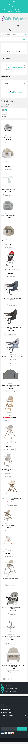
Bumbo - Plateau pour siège (8, 189)
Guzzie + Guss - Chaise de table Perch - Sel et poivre (13, 357)
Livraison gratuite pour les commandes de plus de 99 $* (13, 5)
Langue (10, 1)
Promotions (6, 9)
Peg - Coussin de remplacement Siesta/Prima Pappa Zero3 (13, 608)
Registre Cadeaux (17, 9)
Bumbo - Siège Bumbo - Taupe (8, 241)
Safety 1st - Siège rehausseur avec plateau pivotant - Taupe (13, 666)
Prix (3, 45)
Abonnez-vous (22, 729)
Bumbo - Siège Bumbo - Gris (8, 215)
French (15, 1)
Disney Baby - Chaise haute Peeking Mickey (10, 270)
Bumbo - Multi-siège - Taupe (8, 163)
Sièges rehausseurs (11, 72)
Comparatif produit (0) (6, 106)
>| (12, 678)
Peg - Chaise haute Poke (8, 551)
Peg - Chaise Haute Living (8, 525)
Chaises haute (9, 69)
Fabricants (6, 83)
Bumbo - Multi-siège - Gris (8, 137)
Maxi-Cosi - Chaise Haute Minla (8, 470)
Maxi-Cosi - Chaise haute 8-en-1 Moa (9, 443)
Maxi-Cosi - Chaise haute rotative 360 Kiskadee (11, 499)
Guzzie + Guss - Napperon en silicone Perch (11, 386)
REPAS (5, 65)
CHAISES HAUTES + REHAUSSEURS (14, 67)
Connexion (18, 11)
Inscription (10, 11)
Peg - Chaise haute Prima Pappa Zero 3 (10, 579)
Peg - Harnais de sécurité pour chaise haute (11, 637)
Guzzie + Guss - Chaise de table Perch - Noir (11, 328)
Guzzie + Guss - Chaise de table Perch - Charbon (12, 299)
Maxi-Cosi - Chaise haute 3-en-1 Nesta (9, 414)
